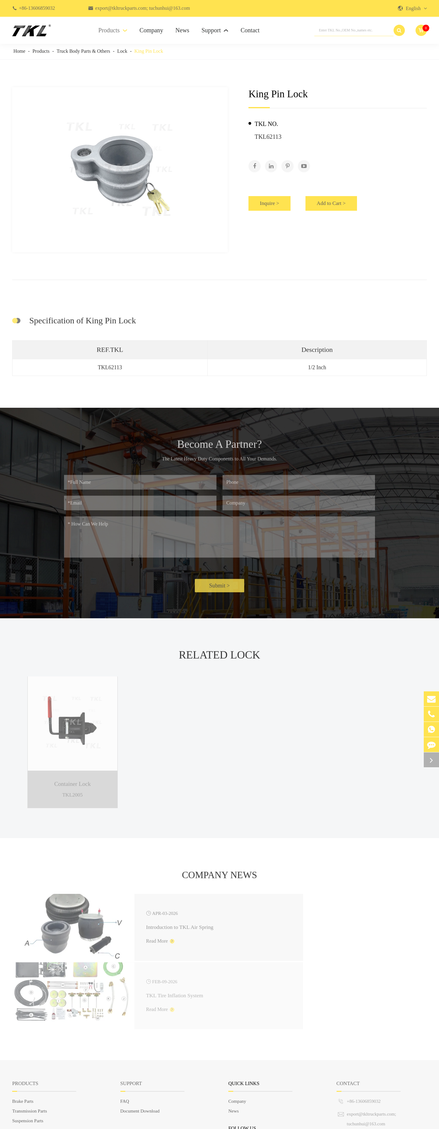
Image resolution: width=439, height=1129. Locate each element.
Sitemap (376, 1121)
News (182, 30)
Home (19, 51)
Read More (120, 940)
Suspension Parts (27, 1052)
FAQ (124, 1032)
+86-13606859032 (37, 8)
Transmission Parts (29, 1042)
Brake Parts (23, 1032)
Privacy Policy (413, 1121)
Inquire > (271, 201)
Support (215, 30)
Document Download (140, 1042)
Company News (219, 879)
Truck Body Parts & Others (83, 51)
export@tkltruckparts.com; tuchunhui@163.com (142, 8)
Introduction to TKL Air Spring (140, 924)
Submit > (219, 589)
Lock (122, 51)
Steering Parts (25, 1061)
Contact (250, 30)
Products (112, 30)
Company (151, 30)
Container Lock (72, 781)
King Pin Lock (148, 51)
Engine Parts (23, 1071)
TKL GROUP (49, 1121)
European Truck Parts (32, 1091)
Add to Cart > (342, 201)
